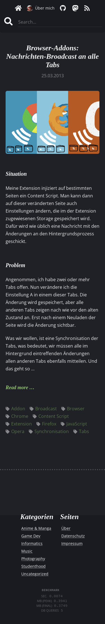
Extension (19, 424)
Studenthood (33, 566)
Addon (15, 409)
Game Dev (30, 536)
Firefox (46, 424)
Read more (17, 387)
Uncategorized (34, 573)
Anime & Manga (36, 528)
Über (66, 528)
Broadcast (43, 409)
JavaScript (74, 424)
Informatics (32, 543)
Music (26, 551)
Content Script (51, 416)
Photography (33, 558)
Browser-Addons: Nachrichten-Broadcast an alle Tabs (52, 56)
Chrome (17, 416)
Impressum (72, 543)
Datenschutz (73, 536)
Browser (73, 409)
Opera (15, 431)
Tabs (81, 431)
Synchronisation (49, 431)
